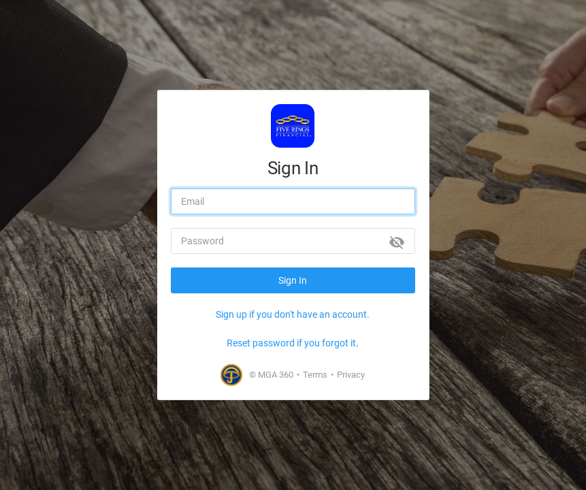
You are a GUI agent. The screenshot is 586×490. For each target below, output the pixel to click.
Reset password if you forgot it (291, 343)
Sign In (292, 280)
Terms (315, 375)
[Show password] (397, 242)
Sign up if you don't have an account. (293, 314)
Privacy (351, 375)
